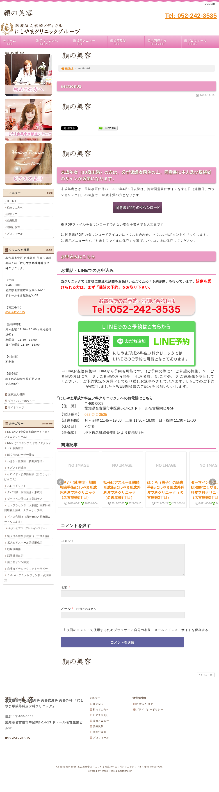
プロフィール (195, 42)
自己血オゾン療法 (18, 562)
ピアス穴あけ (99, 720)
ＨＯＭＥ (12, 201)
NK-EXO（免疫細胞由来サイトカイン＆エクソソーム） (27, 434)
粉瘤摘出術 (14, 549)
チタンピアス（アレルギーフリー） (28, 528)
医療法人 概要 (16, 394)
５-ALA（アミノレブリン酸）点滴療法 (27, 578)
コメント (67, 541)
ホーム (18, 42)
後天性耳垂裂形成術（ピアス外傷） (28, 536)
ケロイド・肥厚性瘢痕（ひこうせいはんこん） (27, 477)
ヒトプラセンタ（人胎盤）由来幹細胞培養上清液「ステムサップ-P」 (27, 508)
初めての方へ (53, 42)
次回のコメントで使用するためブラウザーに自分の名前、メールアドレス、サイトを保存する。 (139, 635)
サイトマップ (16, 407)
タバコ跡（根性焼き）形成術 (24, 492)
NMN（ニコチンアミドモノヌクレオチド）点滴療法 (27, 446)
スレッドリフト (16, 485)
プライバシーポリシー (21, 401)
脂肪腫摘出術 (15, 555)
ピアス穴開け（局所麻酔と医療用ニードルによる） (27, 519)
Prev (60, 482)
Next (212, 482)
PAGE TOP (205, 680)
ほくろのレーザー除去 (20, 454)
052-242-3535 (95, 414)
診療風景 (127, 42)
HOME (67, 68)
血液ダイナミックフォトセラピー (27, 568)
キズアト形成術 (16, 467)
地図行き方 (164, 42)
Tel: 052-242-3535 (191, 15)
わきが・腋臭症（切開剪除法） (26, 461)
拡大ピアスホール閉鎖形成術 (24, 542)
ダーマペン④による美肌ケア (24, 498)
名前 (64, 593)
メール (66, 614)
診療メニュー (90, 42)
